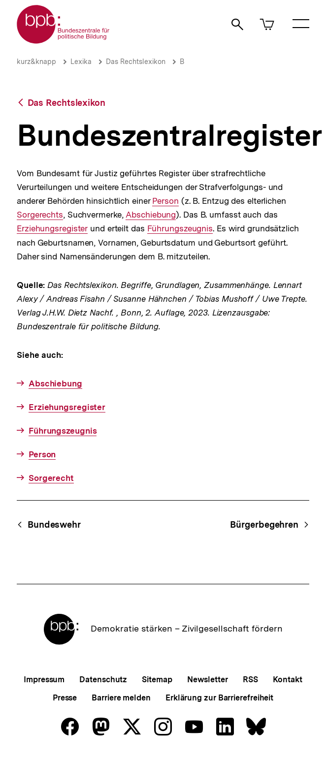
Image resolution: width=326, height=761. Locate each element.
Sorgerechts (40, 215)
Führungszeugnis (180, 228)
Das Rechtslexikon (135, 61)
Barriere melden (121, 697)
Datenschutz (103, 679)
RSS (250, 679)
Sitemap (157, 679)
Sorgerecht (51, 478)
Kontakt (287, 679)
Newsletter (207, 679)
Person (165, 201)
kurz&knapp (36, 61)
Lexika (81, 61)
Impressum (44, 679)
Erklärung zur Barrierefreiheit (219, 697)
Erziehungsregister (52, 228)
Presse (65, 697)
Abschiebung (151, 215)
